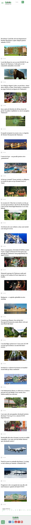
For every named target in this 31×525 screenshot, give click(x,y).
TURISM (4, 58)
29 (17, 510)
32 (23, 510)
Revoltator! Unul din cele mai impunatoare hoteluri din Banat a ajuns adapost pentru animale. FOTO (13, 40)
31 (21, 510)
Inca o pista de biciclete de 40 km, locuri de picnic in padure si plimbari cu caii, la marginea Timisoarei (15, 110)
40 (27, 510)
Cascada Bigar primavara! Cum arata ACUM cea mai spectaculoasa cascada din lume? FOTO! (14, 345)
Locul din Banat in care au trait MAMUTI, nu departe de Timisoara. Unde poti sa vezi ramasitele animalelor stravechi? (14, 63)
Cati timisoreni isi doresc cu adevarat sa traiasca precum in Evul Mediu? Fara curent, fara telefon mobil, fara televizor (15, 392)
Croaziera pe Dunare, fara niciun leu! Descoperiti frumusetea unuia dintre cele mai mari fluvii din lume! (14, 322)
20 (11, 510)
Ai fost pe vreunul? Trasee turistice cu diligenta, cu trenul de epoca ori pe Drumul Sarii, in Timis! (15, 181)
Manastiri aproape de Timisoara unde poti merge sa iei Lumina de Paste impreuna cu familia (13, 275)
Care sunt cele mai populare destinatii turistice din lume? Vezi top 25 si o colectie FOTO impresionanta (15, 415)
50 (29, 510)
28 (15, 510)
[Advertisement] (15, 16)
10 (9, 510)
